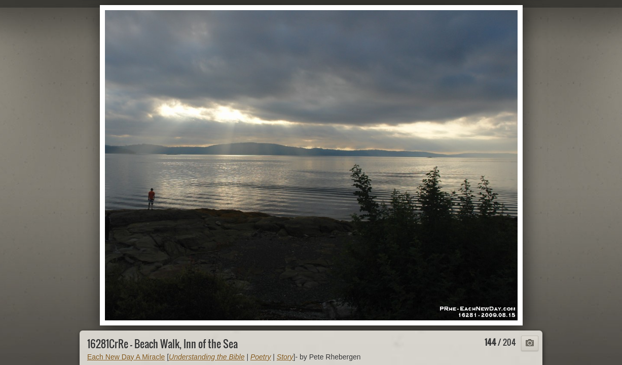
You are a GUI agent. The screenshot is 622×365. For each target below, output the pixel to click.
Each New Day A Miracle (126, 357)
